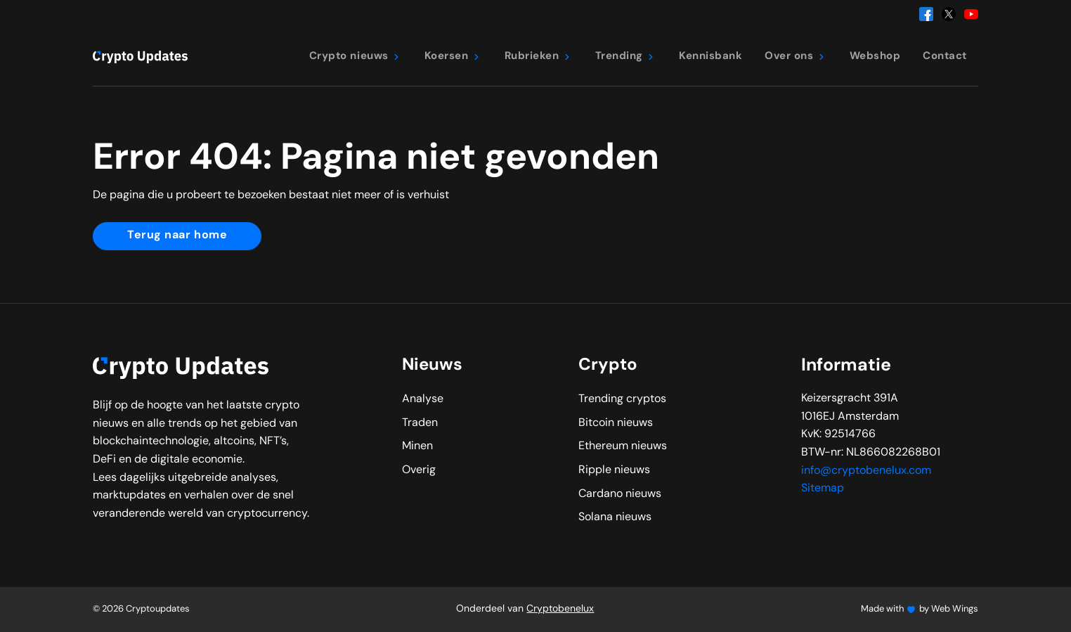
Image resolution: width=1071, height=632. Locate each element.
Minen (417, 446)
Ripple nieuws (614, 470)
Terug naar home (177, 235)
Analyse (422, 399)
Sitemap (822, 488)
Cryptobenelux (560, 609)
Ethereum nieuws (622, 446)
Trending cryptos (622, 399)
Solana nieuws (614, 517)
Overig (419, 470)
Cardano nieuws (619, 494)
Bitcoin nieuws (615, 423)
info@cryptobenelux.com (866, 471)
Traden (420, 423)
